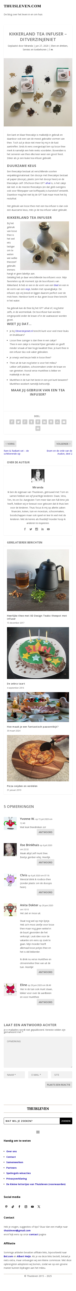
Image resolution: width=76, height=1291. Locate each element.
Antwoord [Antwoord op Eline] (45, 1002)
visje (27, 289)
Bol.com (8, 1256)
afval (47, 183)
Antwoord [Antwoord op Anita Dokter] (45, 972)
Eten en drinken (59, 45)
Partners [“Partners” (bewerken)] (11, 1167)
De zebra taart (16, 683)
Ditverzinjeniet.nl (24, 331)
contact (33, 1234)
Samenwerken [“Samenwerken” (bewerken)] (14, 1162)
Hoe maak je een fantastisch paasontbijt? (32, 726)
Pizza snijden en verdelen (22, 786)
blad (56, 285)
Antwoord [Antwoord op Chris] (45, 892)
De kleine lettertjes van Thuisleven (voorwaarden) (36, 1184)
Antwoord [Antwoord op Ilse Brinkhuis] (45, 862)
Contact (11, 1156)
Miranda (28, 45)
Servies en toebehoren (35, 49)
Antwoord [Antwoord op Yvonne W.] (45, 832)
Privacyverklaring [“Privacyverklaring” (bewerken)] (16, 1178)
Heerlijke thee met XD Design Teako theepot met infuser (37, 617)
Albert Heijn (24, 1256)
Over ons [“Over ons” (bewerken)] (11, 1151)
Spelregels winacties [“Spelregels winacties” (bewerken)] (18, 1173)
